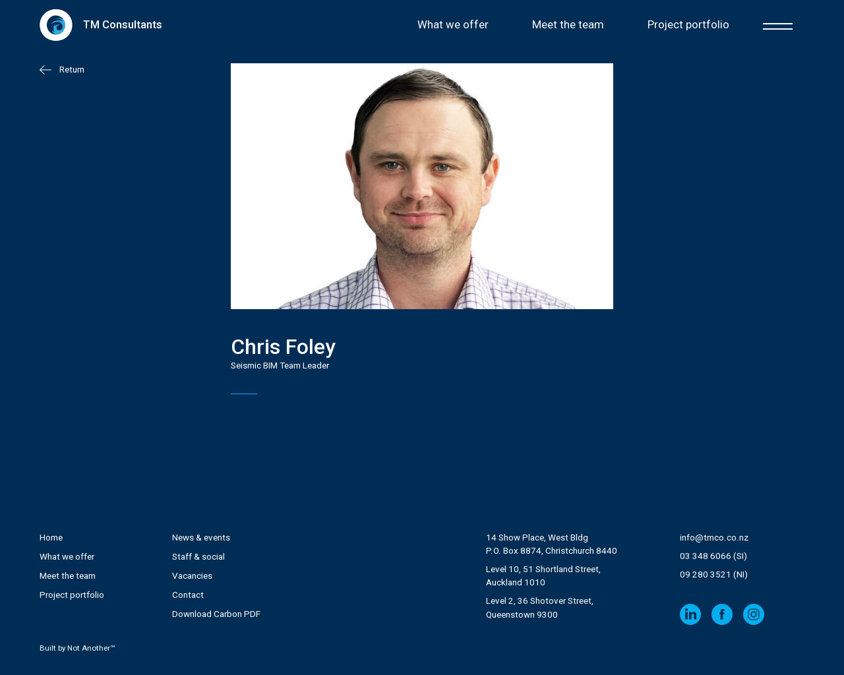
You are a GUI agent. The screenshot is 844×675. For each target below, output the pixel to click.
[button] (777, 25)
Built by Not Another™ (77, 648)
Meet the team (568, 24)
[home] (101, 25)
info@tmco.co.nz (714, 538)
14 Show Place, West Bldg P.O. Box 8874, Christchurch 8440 (551, 544)
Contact (188, 595)
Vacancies (192, 576)
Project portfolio (688, 24)
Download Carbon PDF (216, 614)
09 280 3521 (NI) (714, 574)
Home (51, 538)
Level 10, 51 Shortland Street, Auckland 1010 (543, 575)
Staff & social (198, 557)
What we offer (453, 24)
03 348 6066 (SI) (713, 556)
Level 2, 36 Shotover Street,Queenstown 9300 (539, 607)
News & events (201, 538)
